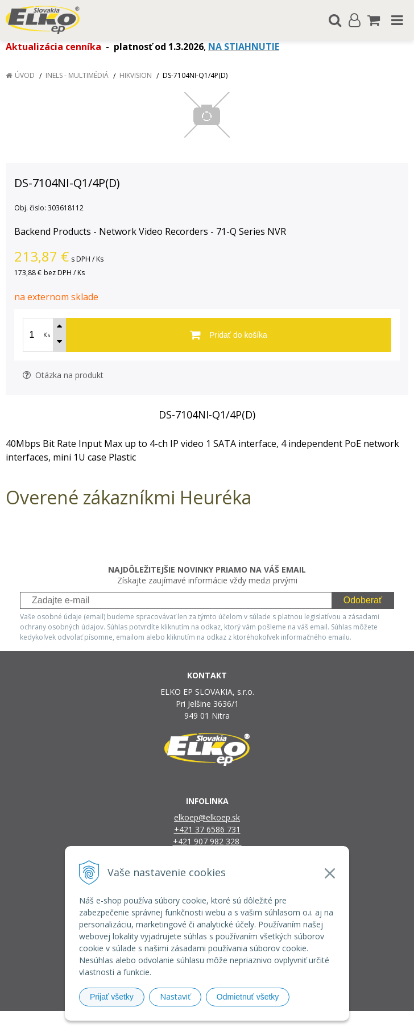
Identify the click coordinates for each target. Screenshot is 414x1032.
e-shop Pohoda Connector (250, 1021)
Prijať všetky (112, 996)
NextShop (187, 1021)
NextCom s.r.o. (323, 1021)
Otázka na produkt (63, 375)
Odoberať (362, 600)
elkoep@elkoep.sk (207, 817)
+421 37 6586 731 (207, 829)
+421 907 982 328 (207, 841)
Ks (46, 334)
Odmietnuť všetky (248, 996)
